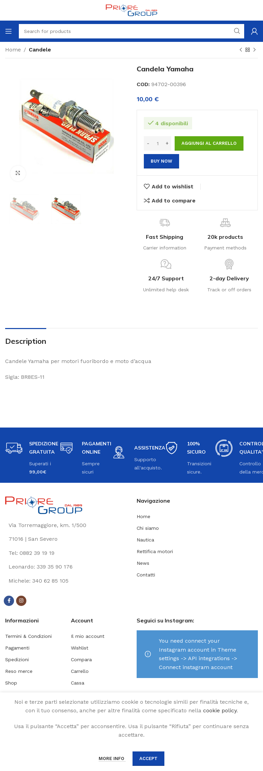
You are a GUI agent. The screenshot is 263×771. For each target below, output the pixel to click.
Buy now (161, 161)
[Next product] (254, 50)
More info (112, 758)
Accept (148, 758)
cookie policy (220, 710)
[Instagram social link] (21, 601)
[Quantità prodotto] (157, 143)
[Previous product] (240, 50)
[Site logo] (131, 10)
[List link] (65, 553)
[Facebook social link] (9, 601)
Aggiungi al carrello (209, 143)
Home (13, 49)
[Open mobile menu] (8, 31)
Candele (40, 49)
